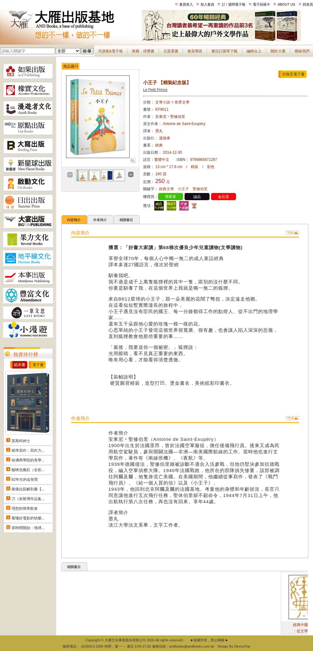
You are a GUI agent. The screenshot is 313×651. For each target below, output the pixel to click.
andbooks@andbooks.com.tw (191, 646)
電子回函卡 (261, 4)
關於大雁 (278, 51)
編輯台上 (254, 51)
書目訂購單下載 (224, 51)
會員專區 (194, 51)
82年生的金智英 (25, 479)
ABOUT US (286, 4)
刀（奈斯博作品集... (28, 499)
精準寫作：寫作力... (28, 450)
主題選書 (170, 51)
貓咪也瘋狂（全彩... (28, 470)
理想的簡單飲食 (25, 508)
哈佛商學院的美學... (28, 460)
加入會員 (207, 4)
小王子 (183, 189)
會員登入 (186, 4)
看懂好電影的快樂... (28, 518)
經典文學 (166, 189)
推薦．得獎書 (143, 51)
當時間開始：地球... (28, 528)
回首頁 (308, 4)
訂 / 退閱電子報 (233, 4)
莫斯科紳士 (21, 441)
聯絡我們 (302, 51)
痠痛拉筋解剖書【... (28, 489)
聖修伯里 (200, 189)
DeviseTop (242, 646)
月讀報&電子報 (110, 51)
